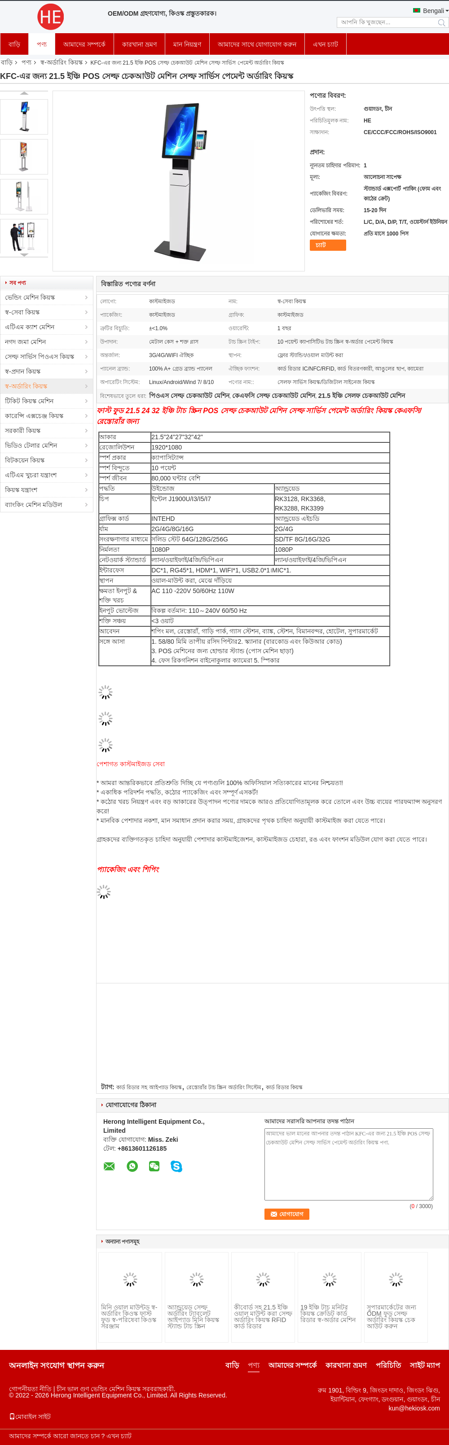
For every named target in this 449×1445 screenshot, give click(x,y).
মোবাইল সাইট (30, 1416)
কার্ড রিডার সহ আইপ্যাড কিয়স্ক (149, 1087)
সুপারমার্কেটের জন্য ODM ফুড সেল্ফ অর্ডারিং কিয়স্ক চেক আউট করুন (391, 1316)
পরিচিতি (388, 1365)
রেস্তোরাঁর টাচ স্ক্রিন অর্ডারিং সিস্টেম (223, 1087)
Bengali (433, 10)
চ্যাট (321, 245)
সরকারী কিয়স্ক (22, 430)
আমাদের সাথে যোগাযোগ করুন (257, 44)
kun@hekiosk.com (414, 1408)
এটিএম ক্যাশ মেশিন (29, 327)
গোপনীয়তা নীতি (30, 1389)
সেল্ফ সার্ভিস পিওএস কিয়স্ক (39, 356)
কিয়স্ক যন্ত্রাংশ (21, 489)
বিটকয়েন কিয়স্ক (24, 460)
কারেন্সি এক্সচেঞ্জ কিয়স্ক (34, 415)
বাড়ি (14, 44)
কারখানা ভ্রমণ (139, 44)
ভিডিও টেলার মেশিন (31, 445)
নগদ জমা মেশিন (25, 341)
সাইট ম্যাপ (425, 1365)
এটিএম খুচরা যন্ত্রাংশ (31, 475)
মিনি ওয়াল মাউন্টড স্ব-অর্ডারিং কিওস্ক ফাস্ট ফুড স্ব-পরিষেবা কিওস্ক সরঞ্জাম (129, 1316)
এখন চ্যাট (325, 44)
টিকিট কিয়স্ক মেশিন (29, 401)
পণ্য (42, 44)
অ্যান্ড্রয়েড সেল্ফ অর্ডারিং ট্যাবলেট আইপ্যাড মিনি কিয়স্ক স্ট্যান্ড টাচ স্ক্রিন (193, 1316)
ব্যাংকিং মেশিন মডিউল (33, 504)
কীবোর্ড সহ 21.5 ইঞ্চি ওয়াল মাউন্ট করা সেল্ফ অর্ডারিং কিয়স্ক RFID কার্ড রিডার (263, 1316)
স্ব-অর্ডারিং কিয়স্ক (61, 62)
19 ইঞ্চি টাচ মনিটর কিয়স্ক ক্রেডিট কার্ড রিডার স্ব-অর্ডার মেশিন (328, 1313)
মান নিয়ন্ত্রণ (187, 44)
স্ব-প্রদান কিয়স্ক (22, 371)
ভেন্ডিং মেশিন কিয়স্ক (30, 297)
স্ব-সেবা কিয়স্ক (22, 312)
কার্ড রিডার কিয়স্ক (284, 1087)
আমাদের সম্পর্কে (84, 44)
